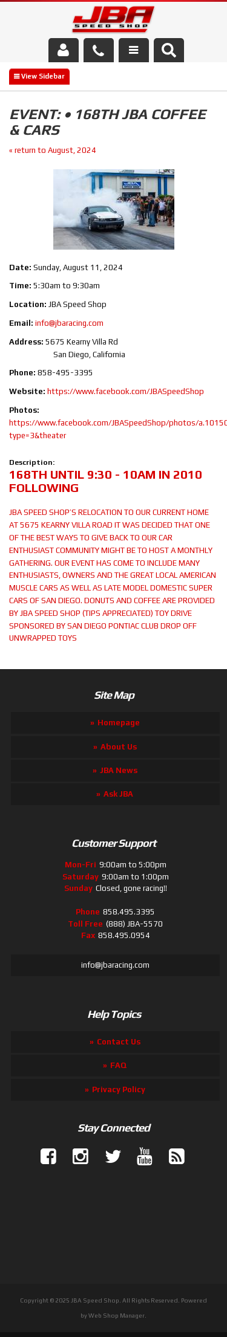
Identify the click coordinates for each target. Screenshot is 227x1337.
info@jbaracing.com (69, 323)
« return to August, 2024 (52, 150)
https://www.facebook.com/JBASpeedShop (125, 391)
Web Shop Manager (116, 1315)
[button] (169, 50)
